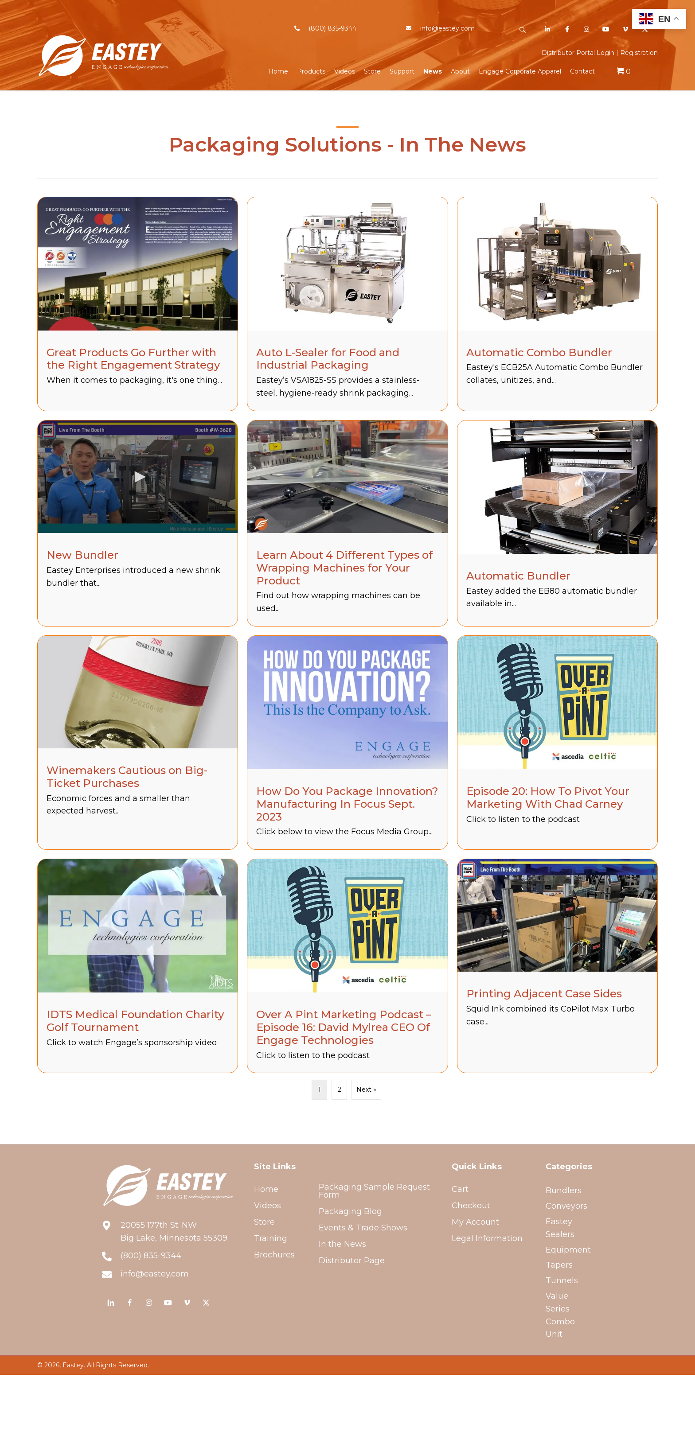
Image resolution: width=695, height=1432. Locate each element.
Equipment (568, 1250)
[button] (522, 30)
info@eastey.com (447, 28)
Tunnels (562, 1280)
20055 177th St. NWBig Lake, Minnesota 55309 (174, 1231)
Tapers (559, 1265)
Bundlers (564, 1190)
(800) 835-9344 (332, 28)
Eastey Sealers (560, 1228)
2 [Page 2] (339, 1089)
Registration (639, 53)
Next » (366, 1089)
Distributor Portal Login (578, 53)
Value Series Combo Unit (560, 1315)
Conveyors (566, 1206)
